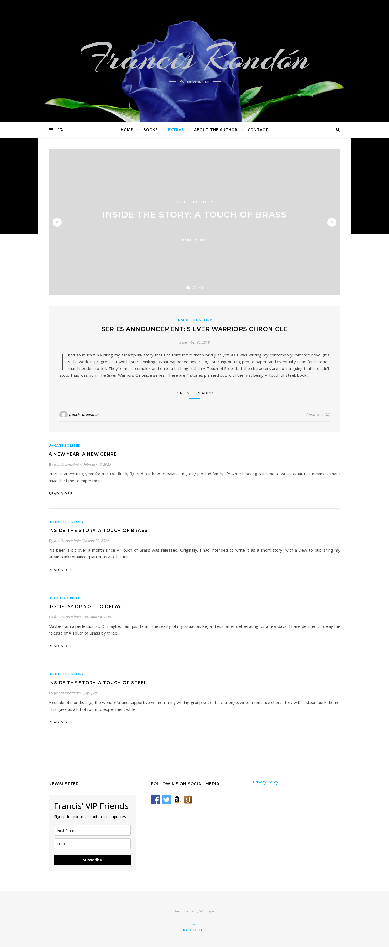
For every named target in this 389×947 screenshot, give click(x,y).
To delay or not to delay (85, 606)
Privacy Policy (265, 782)
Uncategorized (65, 445)
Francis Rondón (195, 57)
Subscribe (92, 859)
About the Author (215, 129)
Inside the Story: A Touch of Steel (98, 682)
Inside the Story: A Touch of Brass (194, 214)
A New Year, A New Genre (83, 454)
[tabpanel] (194, 222)
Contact (258, 129)
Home (127, 129)
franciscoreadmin (84, 414)
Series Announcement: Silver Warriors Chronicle (195, 329)
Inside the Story (194, 201)
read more (194, 239)
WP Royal (207, 911)
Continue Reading (194, 393)
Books (150, 129)
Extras (176, 129)
